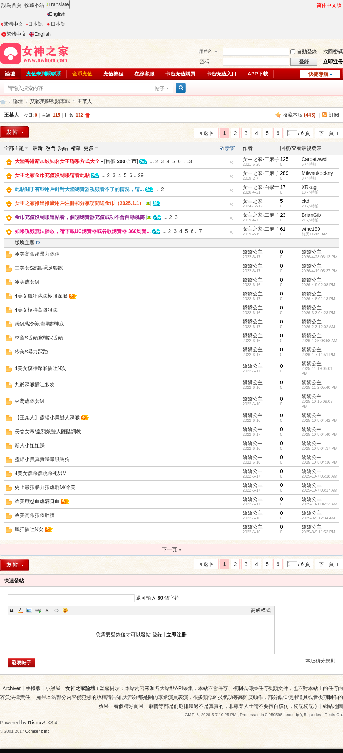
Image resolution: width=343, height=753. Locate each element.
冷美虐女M (27, 282)
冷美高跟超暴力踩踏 (37, 254)
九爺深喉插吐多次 (35, 384)
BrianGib (311, 215)
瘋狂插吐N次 (29, 529)
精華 (76, 148)
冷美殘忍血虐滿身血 (37, 501)
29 (141, 175)
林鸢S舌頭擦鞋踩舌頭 (39, 338)
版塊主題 (25, 242)
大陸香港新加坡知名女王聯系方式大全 (57, 161)
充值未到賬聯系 (43, 74)
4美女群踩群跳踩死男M (40, 473)
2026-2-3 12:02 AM (318, 326)
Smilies (65, 610)
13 (189, 161)
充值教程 (113, 74)
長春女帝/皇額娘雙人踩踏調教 (48, 431)
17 (283, 187)
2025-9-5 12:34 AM (318, 518)
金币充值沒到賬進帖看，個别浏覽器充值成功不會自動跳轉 (80, 217)
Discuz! (37, 722)
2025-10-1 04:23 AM (319, 504)
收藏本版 (299, 115)
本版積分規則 (320, 661)
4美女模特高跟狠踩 (36, 310)
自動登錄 (303, 51)
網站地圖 (333, 706)
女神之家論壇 (3, 101)
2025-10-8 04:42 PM (319, 420)
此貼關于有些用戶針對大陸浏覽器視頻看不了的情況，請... (79, 189)
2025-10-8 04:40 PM (319, 434)
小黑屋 (52, 688)
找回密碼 (333, 51)
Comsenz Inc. (38, 731)
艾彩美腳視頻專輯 (50, 101)
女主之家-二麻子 (261, 159)
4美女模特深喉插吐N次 (40, 368)
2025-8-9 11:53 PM (318, 532)
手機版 (33, 688)
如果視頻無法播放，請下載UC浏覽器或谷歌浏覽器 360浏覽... (83, 231)
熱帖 (63, 148)
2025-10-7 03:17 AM (319, 490)
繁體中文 (12, 24)
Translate (57, 4)
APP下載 (258, 74)
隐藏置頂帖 (231, 162)
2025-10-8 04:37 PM (319, 448)
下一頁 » (171, 549)
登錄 (157, 634)
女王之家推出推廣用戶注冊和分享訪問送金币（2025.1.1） (79, 203)
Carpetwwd (314, 159)
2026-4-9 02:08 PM (318, 285)
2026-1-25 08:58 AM (319, 340)
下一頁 (326, 133)
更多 (89, 148)
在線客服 (144, 74)
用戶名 (205, 51)
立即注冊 (333, 61)
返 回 (209, 133)
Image (29, 610)
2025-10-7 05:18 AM (319, 476)
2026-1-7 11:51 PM (318, 354)
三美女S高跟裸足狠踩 (39, 268)
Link (38, 610)
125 (284, 159)
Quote (47, 610)
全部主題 (14, 148)
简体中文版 (329, 5)
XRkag (309, 187)
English (56, 14)
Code (56, 610)
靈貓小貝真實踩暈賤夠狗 (42, 459)
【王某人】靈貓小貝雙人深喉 (47, 417)
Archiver (12, 688)
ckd (305, 201)
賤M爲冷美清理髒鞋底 (39, 324)
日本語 (34, 24)
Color (20, 610)
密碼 (204, 61)
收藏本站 (34, 5)
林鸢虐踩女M (29, 401)
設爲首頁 (11, 5)
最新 (38, 148)
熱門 (50, 148)
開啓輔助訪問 (313, 5)
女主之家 (253, 201)
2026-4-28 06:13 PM (319, 257)
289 (284, 173)
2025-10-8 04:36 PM (319, 462)
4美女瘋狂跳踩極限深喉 (41, 296)
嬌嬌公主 (253, 252)
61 (283, 229)
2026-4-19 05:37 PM (319, 271)
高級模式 (261, 610)
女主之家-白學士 (261, 187)
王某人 (84, 101)
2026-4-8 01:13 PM (318, 299)
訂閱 (334, 115)
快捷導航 (318, 74)
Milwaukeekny (317, 173)
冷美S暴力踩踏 (31, 352)
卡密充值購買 (180, 74)
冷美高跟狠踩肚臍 (35, 515)
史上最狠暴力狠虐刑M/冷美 (45, 487)
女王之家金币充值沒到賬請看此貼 (52, 175)
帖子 (160, 88)
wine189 (311, 229)
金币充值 (82, 74)
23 (283, 215)
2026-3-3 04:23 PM (318, 313)
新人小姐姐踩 (30, 445)
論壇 (18, 101)
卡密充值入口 (222, 74)
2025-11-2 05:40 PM (319, 387)
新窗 (230, 148)
